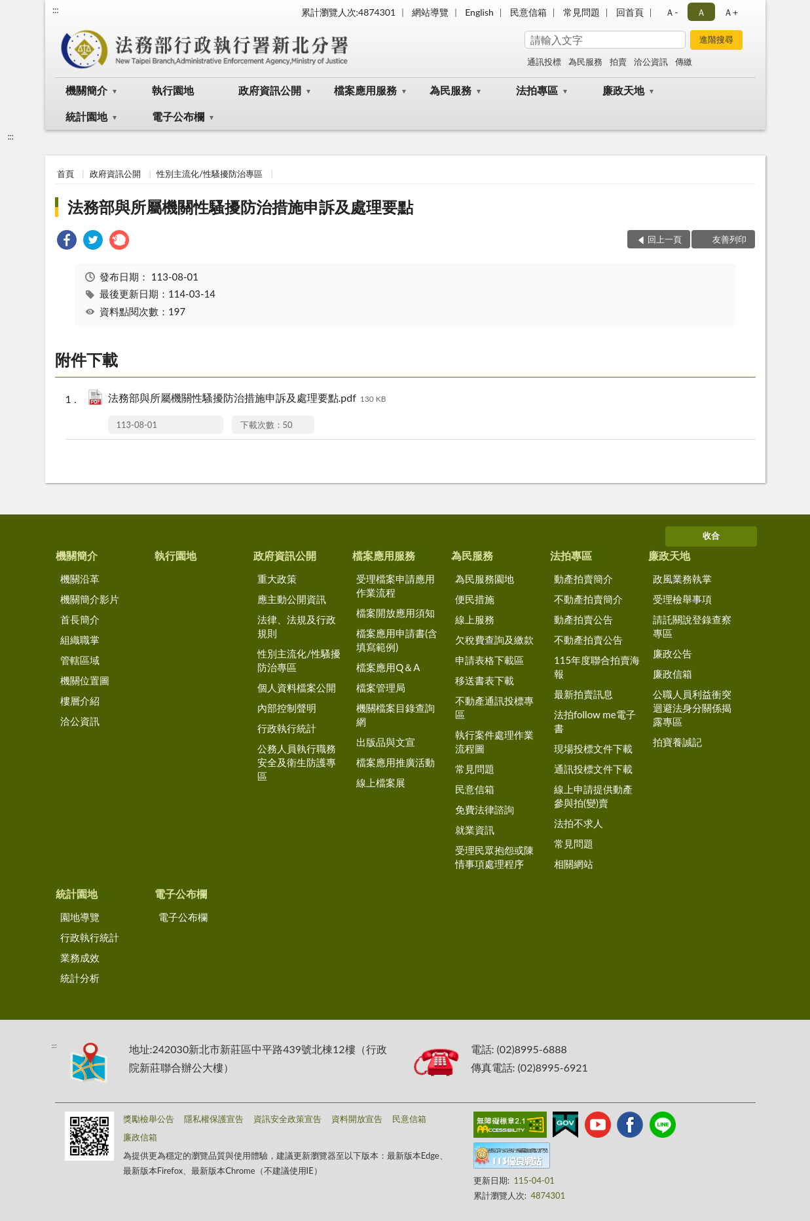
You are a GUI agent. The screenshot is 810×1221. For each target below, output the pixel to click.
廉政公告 (672, 653)
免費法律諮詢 (484, 809)
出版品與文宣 (385, 742)
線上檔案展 (380, 782)
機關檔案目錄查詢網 (395, 714)
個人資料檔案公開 (296, 687)
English (479, 12)
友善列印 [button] (729, 239)
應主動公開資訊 (291, 599)
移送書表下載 (484, 680)
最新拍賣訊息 (583, 694)
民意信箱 (528, 12)
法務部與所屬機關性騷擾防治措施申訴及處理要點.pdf (247, 398)
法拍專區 (537, 90)
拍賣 (618, 61)
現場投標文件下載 (593, 748)
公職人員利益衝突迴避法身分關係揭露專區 (692, 707)
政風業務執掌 (682, 579)
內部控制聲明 (286, 708)
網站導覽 (430, 12)
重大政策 (277, 579)
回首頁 (630, 12)
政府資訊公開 (269, 90)
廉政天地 (623, 90)
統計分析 (80, 978)
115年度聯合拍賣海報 (597, 667)
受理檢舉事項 (682, 599)
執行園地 (173, 90)
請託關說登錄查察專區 (692, 626)
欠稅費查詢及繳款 (494, 640)
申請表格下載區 (489, 660)
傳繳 (683, 61)
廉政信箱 (672, 674)
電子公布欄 (178, 116)
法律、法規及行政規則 (296, 626)
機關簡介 (86, 90)
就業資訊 (474, 830)
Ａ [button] (701, 12)
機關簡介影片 (89, 599)
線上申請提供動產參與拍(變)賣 (593, 796)
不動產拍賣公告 (588, 640)
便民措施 (474, 599)
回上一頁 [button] (665, 239)
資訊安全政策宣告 (287, 1119)
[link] (67, 241)
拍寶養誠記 (677, 742)
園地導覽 (80, 917)
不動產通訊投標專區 (494, 707)
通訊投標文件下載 (593, 769)
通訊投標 (544, 61)
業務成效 (80, 957)
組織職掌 (80, 640)
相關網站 (573, 864)
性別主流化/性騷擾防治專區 (209, 173)
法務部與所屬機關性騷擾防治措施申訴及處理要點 (240, 206)
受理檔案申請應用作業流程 (395, 585)
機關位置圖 (84, 680)
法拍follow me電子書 (595, 721)
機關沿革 (80, 579)
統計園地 (86, 116)
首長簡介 (80, 619)
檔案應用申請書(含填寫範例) (396, 640)
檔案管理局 (380, 687)
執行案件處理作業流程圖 (494, 741)
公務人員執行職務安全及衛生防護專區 (296, 762)
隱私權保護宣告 (214, 1119)
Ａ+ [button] (731, 12)
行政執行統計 (286, 728)
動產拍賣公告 (583, 619)
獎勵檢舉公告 (148, 1119)
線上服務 (474, 619)
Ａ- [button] (671, 12)
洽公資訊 (651, 61)
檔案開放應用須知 (395, 613)
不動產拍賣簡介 (588, 599)
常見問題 (581, 12)
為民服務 (585, 61)
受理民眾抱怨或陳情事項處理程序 (494, 857)
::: (55, 10)
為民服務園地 (484, 579)
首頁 (65, 173)
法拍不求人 (578, 823)
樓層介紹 (80, 701)
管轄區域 (80, 660)
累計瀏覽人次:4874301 (348, 12)
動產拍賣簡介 (583, 579)
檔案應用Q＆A (388, 667)
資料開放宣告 (356, 1119)
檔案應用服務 (365, 90)
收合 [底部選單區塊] (711, 535)
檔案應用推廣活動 (395, 762)
